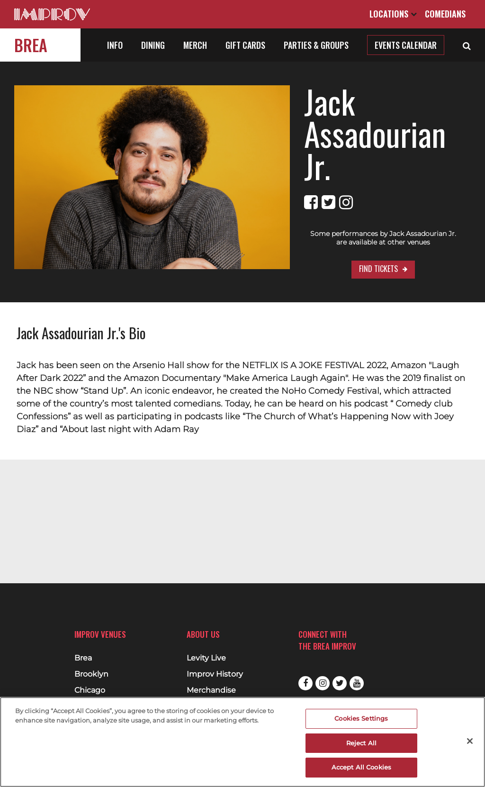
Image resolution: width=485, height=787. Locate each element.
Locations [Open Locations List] (393, 14)
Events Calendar (406, 45)
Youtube (357, 683)
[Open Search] (467, 45)
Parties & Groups (316, 45)
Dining (153, 45)
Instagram (322, 683)
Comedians (445, 14)
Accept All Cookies (361, 767)
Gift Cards (245, 45)
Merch (195, 45)
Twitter (339, 683)
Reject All (361, 743)
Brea (30, 45)
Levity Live (206, 658)
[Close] (469, 741)
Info (115, 45)
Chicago (89, 690)
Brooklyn (91, 674)
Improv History (215, 674)
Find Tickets (354, 236)
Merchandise (211, 690)
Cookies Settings (361, 718)
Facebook (305, 683)
